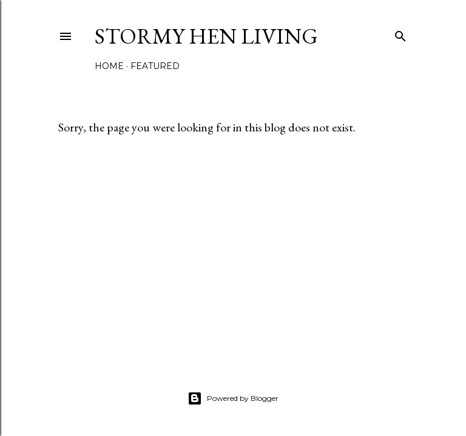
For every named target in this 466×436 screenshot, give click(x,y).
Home (109, 66)
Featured (155, 66)
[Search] (400, 33)
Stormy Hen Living (206, 36)
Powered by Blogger (233, 398)
